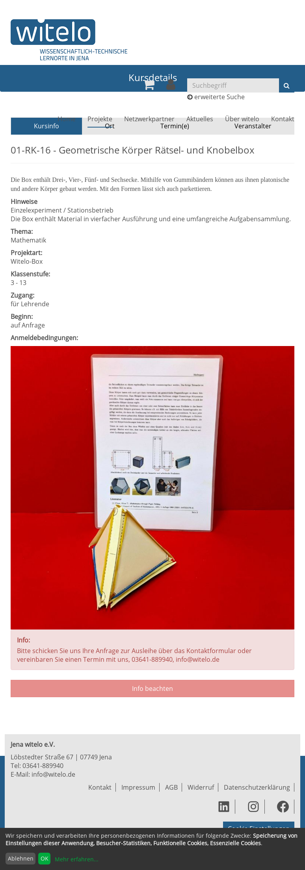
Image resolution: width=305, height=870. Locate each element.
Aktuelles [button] (199, 119)
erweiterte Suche (219, 97)
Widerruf (201, 787)
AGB (171, 787)
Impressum (138, 787)
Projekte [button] (99, 119)
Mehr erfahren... (77, 859)
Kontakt (282, 119)
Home (67, 119)
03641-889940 (42, 765)
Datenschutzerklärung (257, 787)
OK (44, 858)
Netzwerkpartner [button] (149, 119)
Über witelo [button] (242, 119)
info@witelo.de (53, 774)
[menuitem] (148, 84)
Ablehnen (20, 858)
